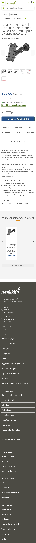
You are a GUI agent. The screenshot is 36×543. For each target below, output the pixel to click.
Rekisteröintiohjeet (9, 400)
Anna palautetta (8, 466)
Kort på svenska (8, 343)
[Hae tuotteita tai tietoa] (18, 8)
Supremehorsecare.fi (10, 492)
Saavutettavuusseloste (11, 439)
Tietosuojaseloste (8, 434)
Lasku (3, 539)
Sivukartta (5, 425)
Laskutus (5, 358)
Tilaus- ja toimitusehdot (11, 395)
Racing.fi (5, 487)
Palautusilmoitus (8, 420)
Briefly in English (8, 348)
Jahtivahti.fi (6, 482)
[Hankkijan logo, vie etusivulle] (12, 3)
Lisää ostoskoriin (18, 119)
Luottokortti (6, 514)
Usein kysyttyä (7, 456)
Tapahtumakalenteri (10, 373)
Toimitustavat (7, 405)
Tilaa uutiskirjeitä (8, 471)
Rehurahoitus (7, 534)
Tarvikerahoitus (8, 529)
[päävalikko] (3, 3)
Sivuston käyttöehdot (10, 429)
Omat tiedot (6, 461)
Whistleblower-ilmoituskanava (14, 383)
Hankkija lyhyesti (8, 338)
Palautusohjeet (7, 415)
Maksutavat (6, 410)
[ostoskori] (33, 3)
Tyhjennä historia (18, 266)
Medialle (5, 378)
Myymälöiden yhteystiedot (12, 363)
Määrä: (3, 113)
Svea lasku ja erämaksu (11, 524)
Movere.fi (5, 497)
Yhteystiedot (6, 353)
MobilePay (5, 519)
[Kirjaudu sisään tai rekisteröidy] (28, 3)
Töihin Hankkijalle (9, 368)
